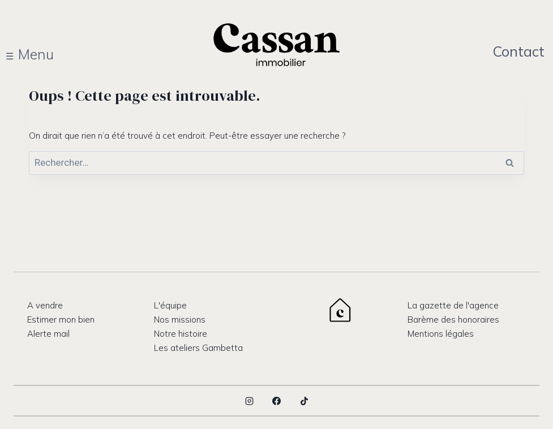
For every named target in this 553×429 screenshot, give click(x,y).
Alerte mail (48, 333)
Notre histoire (180, 333)
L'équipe (170, 305)
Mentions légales (441, 333)
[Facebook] (276, 400)
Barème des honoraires (453, 319)
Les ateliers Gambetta (198, 347)
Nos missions (179, 319)
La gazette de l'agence (453, 305)
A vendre (45, 305)
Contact (518, 51)
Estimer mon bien (61, 319)
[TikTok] (303, 400)
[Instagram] (249, 400)
